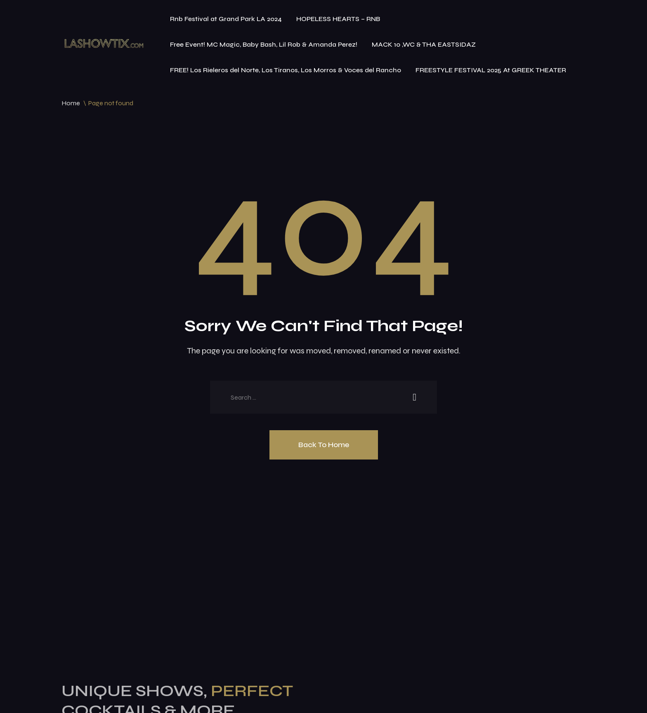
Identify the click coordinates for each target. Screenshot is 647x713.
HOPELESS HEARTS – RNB (338, 19)
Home (70, 103)
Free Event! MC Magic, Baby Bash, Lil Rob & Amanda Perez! (263, 44)
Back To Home (323, 444)
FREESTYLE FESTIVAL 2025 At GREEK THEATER (491, 70)
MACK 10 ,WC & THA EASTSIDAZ (424, 44)
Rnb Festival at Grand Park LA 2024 (226, 19)
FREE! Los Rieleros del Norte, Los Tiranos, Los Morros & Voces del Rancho (285, 70)
